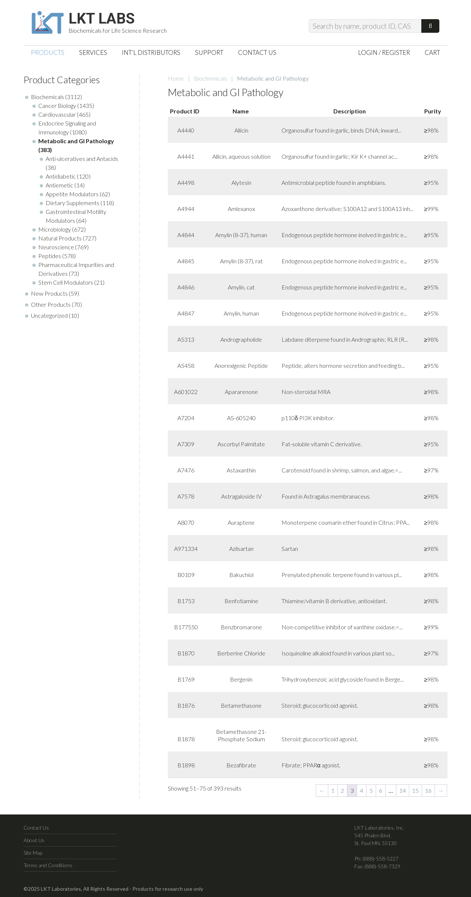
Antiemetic (59, 185)
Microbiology (54, 229)
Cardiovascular (57, 114)
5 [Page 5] (371, 790)
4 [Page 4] (361, 790)
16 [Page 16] (428, 790)
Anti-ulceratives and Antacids (82, 158)
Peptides (49, 255)
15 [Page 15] (415, 790)
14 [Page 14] (402, 790)
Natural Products (60, 238)
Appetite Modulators (72, 193)
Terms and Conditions (48, 865)
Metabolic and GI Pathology (76, 140)
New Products (49, 293)
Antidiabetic (61, 176)
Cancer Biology (57, 105)
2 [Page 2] (342, 790)
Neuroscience (56, 246)
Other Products (51, 304)
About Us (34, 840)
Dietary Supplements (72, 202)
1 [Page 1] (332, 790)
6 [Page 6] (380, 790)
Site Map (33, 852)
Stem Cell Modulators (65, 282)
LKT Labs (101, 18)
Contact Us (36, 827)
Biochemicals (210, 78)
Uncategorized (49, 315)
